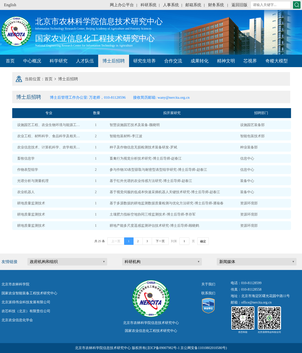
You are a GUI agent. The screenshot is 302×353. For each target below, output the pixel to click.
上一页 (115, 241)
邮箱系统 (193, 5)
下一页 (160, 241)
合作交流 (173, 60)
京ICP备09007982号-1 (163, 348)
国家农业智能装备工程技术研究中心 (29, 293)
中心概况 (32, 60)
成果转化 (200, 60)
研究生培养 (144, 60)
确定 (203, 241)
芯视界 (250, 60)
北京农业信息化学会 (17, 320)
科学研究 (59, 60)
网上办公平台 (122, 5)
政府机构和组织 (44, 262)
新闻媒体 (227, 262)
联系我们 (208, 293)
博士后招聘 (113, 60)
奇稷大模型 (276, 60)
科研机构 (133, 262)
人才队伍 (85, 60)
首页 (10, 60)
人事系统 (171, 5)
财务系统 (216, 5)
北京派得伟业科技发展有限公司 (25, 302)
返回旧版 (239, 5)
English (10, 5)
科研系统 (148, 5)
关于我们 (208, 284)
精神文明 (226, 60)
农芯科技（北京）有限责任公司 (25, 311)
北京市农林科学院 (15, 284)
